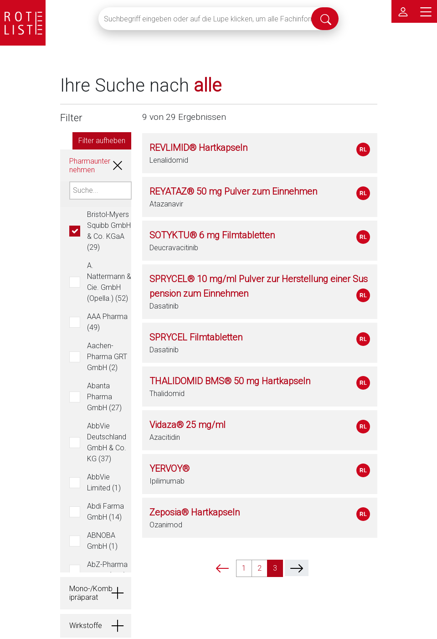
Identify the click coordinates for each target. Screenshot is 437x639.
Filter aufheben (101, 140)
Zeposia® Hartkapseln (194, 512)
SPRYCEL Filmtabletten (195, 337)
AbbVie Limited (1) (104, 482)
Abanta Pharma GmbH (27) (104, 396)
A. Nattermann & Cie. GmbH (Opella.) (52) (109, 282)
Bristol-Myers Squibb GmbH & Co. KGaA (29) (109, 231)
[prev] (222, 568)
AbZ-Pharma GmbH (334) (107, 570)
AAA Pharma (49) (107, 322)
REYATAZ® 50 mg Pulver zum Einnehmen (233, 191)
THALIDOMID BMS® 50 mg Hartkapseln (229, 381)
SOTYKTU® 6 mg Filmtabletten (212, 235)
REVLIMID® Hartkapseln (198, 147)
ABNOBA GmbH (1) (102, 541)
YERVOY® (169, 468)
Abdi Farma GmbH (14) (105, 511)
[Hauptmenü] (425, 11)
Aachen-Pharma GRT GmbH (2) (107, 356)
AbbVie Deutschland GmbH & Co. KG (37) (106, 442)
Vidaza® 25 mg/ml (187, 424)
